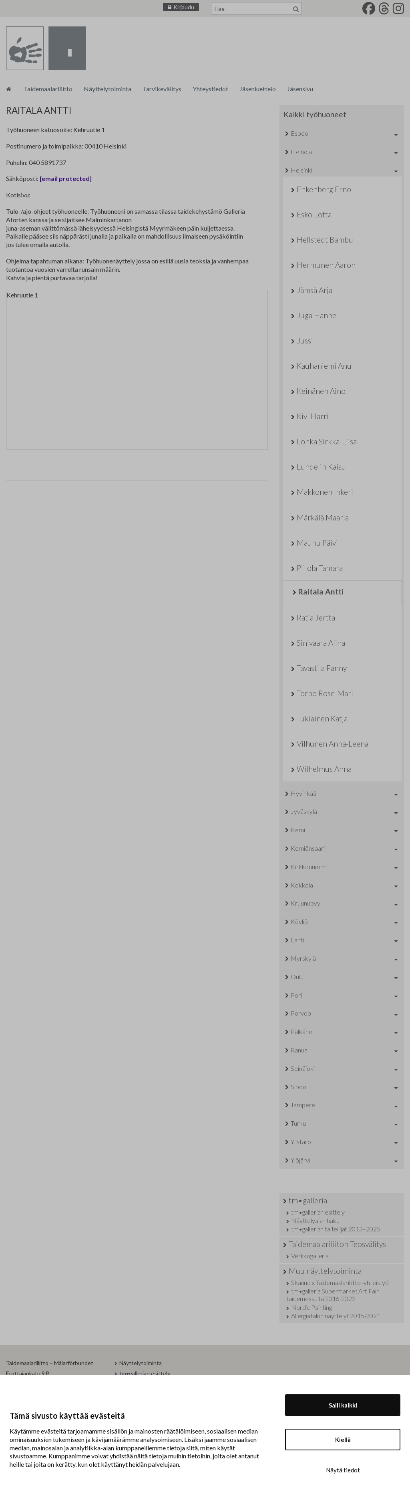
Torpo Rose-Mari (325, 693)
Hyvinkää (303, 793)
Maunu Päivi (317, 542)
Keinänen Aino (321, 391)
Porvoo (301, 1013)
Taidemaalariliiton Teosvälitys (337, 1244)
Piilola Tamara (320, 567)
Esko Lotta (314, 214)
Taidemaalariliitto (48, 88)
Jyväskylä (304, 811)
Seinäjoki (303, 1068)
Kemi (298, 829)
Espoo (299, 133)
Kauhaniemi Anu (324, 365)
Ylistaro (301, 1141)
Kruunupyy (305, 903)
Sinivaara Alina (321, 642)
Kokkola (302, 885)
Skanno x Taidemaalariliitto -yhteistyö (340, 1282)
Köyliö (299, 921)
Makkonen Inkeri (325, 491)
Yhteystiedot (210, 88)
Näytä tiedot (343, 1470)
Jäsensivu (300, 88)
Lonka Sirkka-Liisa (327, 441)
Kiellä (343, 1439)
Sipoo (298, 1086)
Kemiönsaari (308, 848)
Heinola (301, 151)
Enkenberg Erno (324, 189)
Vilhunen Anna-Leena (332, 743)
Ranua (299, 1050)
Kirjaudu (183, 7)
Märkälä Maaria (323, 517)
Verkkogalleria (310, 1255)
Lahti (297, 940)
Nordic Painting (311, 1307)
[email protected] (66, 178)
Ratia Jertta (316, 617)
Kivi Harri (313, 416)
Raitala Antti (321, 591)
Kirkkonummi (309, 866)
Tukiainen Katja (322, 718)
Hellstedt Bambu (325, 239)
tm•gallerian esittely (318, 1212)
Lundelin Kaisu (321, 466)
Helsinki (301, 170)
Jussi (305, 340)
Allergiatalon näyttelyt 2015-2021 (335, 1315)
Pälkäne (301, 1031)
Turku (298, 1123)
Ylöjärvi (300, 1160)
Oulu (297, 976)
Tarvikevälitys (162, 88)
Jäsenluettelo (257, 88)
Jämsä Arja (314, 290)
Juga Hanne (316, 315)
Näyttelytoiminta (107, 88)
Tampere (303, 1104)
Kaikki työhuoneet (314, 114)
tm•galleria (308, 1200)
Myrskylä (303, 958)
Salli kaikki (343, 1405)
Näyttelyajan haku (315, 1220)
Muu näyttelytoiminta (325, 1270)
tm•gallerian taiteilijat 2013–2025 (335, 1229)
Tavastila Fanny (322, 668)
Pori (296, 995)
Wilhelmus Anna (324, 768)
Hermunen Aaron (326, 264)
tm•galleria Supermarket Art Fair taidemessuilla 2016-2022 (332, 1294)
